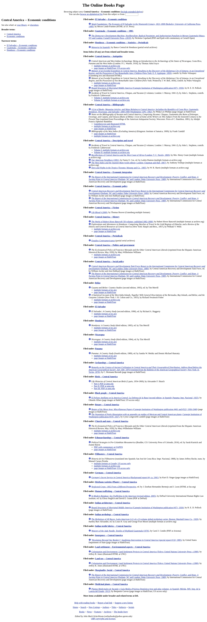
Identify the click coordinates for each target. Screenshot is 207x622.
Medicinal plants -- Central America (111, 584)
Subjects (122, 607)
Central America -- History (107, 217)
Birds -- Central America (106, 376)
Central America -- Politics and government (114, 245)
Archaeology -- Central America (109, 363)
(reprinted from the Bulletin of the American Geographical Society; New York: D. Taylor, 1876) (145, 369)
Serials (131, 607)
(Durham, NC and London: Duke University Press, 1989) (143, 178)
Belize (97, 283)
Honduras (99, 321)
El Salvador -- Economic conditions (22, 45)
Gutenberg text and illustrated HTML (110, 124)
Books (81, 612)
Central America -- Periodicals (109, 236)
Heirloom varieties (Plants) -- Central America (116, 482)
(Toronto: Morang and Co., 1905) (118, 168)
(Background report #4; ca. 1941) (125, 477)
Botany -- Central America (107, 404)
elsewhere (34, 25)
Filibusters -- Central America (108, 454)
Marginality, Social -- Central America (112, 570)
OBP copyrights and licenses (103, 619)
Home (75, 607)
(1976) (120, 531)
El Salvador (100, 307)
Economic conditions (16, 36)
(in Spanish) (100, 47)
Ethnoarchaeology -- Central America (112, 437)
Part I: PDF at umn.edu (103, 384)
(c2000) (99, 212)
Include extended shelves (131, 12)
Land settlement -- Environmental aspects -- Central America (122, 547)
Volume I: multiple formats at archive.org (111, 98)
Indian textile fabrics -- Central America (113, 526)
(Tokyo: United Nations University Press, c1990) (144, 552)
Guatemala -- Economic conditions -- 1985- (114, 31)
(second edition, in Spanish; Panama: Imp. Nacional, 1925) (144, 398)
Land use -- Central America (108, 558)
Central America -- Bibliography (109, 105)
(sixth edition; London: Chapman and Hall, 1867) (128, 163)
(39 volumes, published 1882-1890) (122, 221)
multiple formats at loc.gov (105, 290)
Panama (98, 349)
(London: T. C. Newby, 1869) (130, 155)
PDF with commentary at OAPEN (108, 447)
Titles (114, 607)
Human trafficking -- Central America (112, 491)
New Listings (94, 607)
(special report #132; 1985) (136, 540)
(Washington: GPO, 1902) (144, 110)
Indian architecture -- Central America (112, 503)
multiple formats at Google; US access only (112, 463)
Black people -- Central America (109, 393)
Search (83, 607)
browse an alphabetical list (91, 14)
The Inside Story (121, 612)
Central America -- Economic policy (111, 186)
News (89, 612)
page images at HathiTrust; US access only (112, 68)
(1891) (105, 160)
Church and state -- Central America (111, 421)
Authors (105, 607)
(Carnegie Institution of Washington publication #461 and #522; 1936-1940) (144, 409)
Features (97, 612)
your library (22, 25)
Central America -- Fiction (107, 207)
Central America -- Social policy (109, 261)
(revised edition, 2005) (123, 496)
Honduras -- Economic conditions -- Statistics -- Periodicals (121, 42)
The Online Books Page (103, 5)
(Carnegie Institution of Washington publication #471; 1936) (137, 88)
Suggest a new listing (124, 603)
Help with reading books (84, 603)
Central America (14, 34)
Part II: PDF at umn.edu (104, 386)
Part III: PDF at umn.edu (104, 388)
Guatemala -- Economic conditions (21, 48)
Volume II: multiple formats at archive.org (112, 100)
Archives (107, 612)
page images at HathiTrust (105, 85)
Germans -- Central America (108, 473)
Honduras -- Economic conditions (21, 50)
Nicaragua (99, 335)
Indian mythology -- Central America (112, 514)
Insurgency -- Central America (109, 535)
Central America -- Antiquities (109, 56)
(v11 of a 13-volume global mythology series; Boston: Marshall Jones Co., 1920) (144, 519)
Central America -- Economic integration (113, 172)
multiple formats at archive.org (107, 66)
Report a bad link (105, 603)
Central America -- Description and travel (114, 140)
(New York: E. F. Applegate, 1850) (146, 72)
